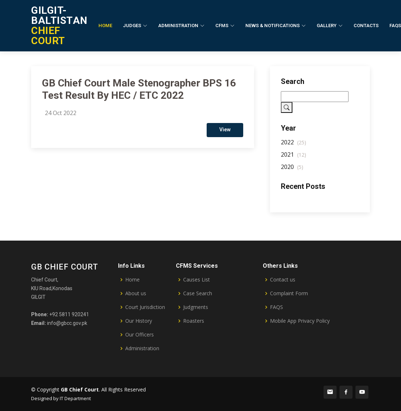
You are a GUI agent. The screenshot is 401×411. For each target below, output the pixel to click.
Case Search (197, 293)
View (225, 132)
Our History (138, 320)
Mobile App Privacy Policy (300, 320)
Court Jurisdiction (145, 307)
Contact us (282, 279)
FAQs (395, 25)
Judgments (195, 307)
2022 (293, 145)
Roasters (193, 320)
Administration (142, 348)
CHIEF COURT (59, 25)
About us (135, 293)
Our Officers (139, 334)
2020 (292, 170)
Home (105, 25)
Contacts (366, 25)
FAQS (276, 307)
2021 (293, 157)
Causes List (196, 279)
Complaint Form (289, 293)
